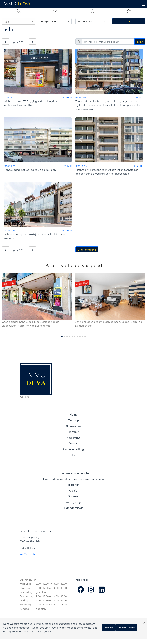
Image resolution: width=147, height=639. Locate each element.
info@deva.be (28, 554)
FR (73, 455)
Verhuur (74, 432)
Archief (73, 490)
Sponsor (73, 496)
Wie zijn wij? (73, 502)
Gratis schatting (87, 249)
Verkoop (73, 420)
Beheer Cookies (127, 627)
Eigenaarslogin (73, 508)
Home (74, 414)
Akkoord (108, 627)
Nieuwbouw (73, 426)
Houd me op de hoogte (73, 473)
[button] (6, 336)
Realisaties (74, 437)
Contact (73, 443)
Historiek (73, 485)
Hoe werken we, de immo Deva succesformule (73, 479)
